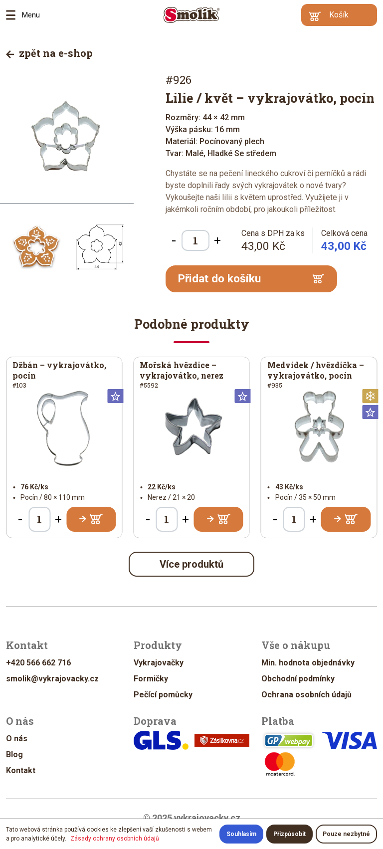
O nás (16, 738)
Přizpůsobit (289, 834)
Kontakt (20, 770)
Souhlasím (241, 834)
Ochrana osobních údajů (306, 694)
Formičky (151, 678)
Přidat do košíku (251, 278)
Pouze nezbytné (346, 834)
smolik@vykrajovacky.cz (52, 678)
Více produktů (191, 564)
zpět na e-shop (49, 52)
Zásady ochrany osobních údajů (114, 838)
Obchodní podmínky (298, 678)
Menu (14, 15)
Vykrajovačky (159, 662)
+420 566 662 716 (38, 662)
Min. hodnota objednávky (308, 662)
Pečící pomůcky (163, 694)
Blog (14, 754)
